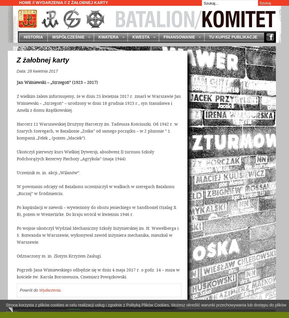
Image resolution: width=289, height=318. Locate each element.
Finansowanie (180, 37)
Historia (33, 37)
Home (25, 2)
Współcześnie (69, 37)
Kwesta (142, 37)
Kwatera (109, 37)
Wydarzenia (49, 2)
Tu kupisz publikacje (233, 37)
